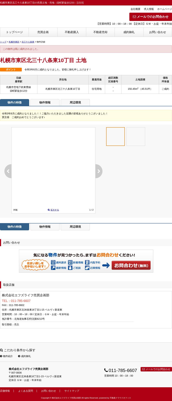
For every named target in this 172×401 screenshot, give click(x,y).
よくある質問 (25, 390)
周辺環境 (75, 102)
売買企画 (43, 32)
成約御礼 (129, 32)
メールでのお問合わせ (150, 16)
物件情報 (45, 102)
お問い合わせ (157, 32)
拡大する (53, 210)
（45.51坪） (146, 88)
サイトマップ (71, 390)
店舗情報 (5, 390)
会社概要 (135, 9)
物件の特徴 (15, 102)
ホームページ (164, 9)
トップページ (14, 32)
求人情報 (149, 9)
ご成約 (165, 88)
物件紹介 (6, 356)
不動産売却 (100, 32)
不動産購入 (72, 32)
